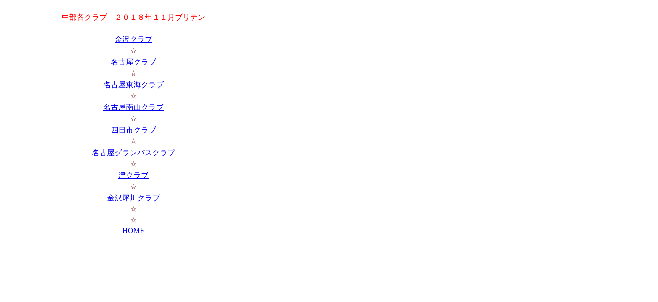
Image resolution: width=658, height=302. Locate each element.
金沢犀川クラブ (133, 198)
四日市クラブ (133, 130)
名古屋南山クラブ (133, 107)
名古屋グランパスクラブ (133, 152)
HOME (134, 230)
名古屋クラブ (133, 62)
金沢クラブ (133, 39)
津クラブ (133, 175)
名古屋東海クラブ (133, 85)
